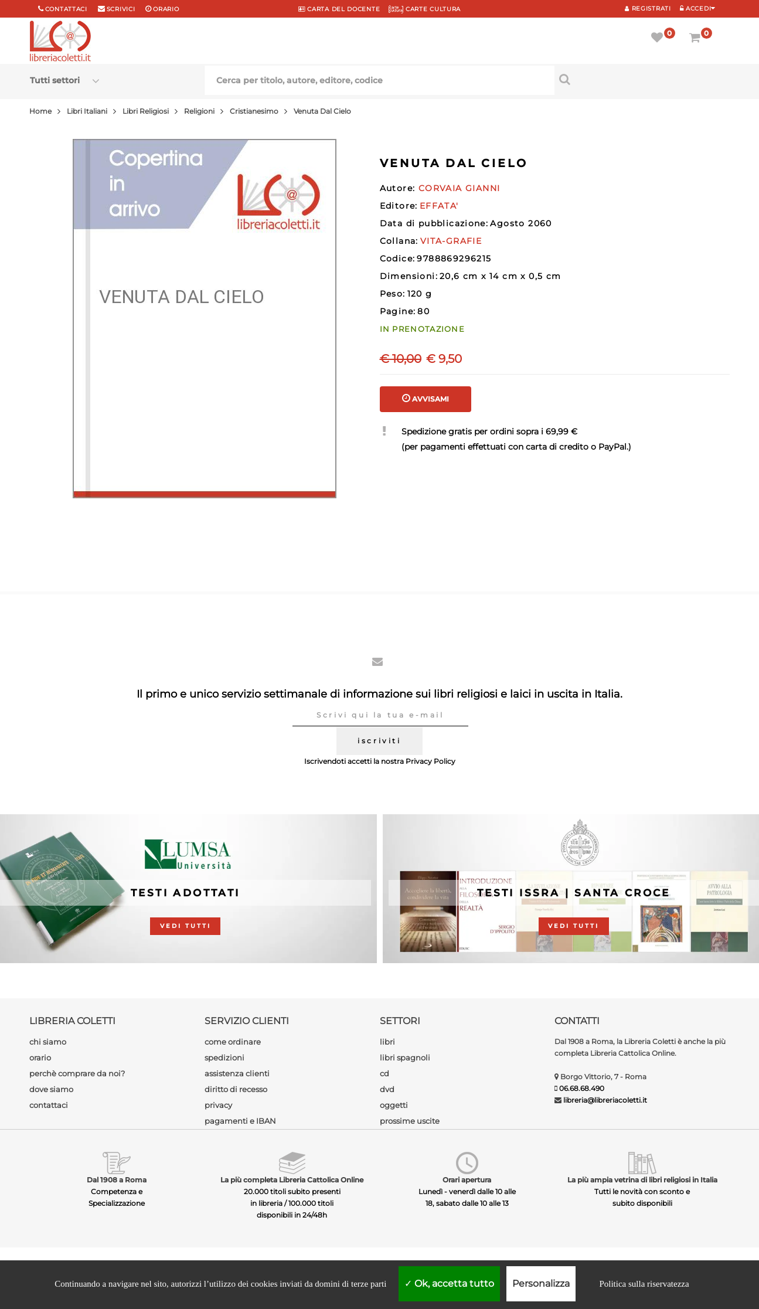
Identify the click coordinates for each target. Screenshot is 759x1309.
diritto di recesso (236, 1089)
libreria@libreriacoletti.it (605, 1100)
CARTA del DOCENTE (339, 9)
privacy (218, 1105)
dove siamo (51, 1089)
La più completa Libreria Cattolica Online (291, 1179)
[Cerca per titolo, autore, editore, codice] (641, 79)
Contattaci (66, 9)
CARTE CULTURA (425, 9)
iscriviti (379, 740)
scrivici (121, 9)
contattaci (48, 1105)
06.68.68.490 (581, 1088)
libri (387, 1041)
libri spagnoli (405, 1057)
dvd (387, 1089)
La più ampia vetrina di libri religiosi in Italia (642, 1179)
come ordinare (233, 1041)
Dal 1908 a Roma (117, 1179)
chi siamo (47, 1041)
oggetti (394, 1105)
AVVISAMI (425, 398)
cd (384, 1073)
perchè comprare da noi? (77, 1073)
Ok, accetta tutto (449, 1283)
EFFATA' (439, 205)
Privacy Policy (430, 761)
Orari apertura (467, 1179)
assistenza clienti (237, 1073)
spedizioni (224, 1057)
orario (166, 9)
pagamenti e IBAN (240, 1121)
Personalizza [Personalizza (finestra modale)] (541, 1283)
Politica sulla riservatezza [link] (644, 1283)
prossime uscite (410, 1121)
